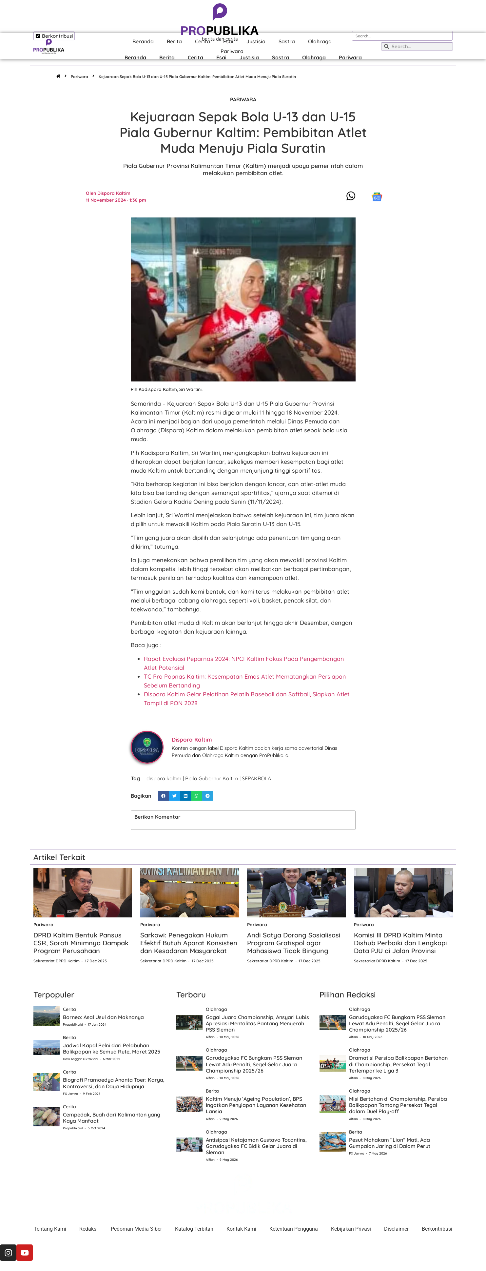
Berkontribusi (437, 1229)
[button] (163, 796)
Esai (221, 57)
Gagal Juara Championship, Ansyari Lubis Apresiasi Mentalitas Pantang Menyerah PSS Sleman (257, 1023)
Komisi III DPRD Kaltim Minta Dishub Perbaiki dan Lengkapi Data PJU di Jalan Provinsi (400, 943)
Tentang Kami (50, 1229)
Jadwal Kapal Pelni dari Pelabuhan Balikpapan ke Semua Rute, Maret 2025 (111, 1048)
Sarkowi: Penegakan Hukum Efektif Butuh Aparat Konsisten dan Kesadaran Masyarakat (188, 943)
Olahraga (314, 57)
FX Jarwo (70, 1094)
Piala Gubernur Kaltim (211, 778)
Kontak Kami (241, 1229)
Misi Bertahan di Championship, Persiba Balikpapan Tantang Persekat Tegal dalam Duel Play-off (398, 1105)
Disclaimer (396, 1229)
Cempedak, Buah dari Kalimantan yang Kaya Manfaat (111, 1117)
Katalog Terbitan (194, 1229)
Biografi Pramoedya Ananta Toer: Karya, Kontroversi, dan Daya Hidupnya (114, 1082)
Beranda (135, 57)
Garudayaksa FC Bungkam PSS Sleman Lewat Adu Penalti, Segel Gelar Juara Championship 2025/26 (254, 1064)
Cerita (195, 57)
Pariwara (350, 57)
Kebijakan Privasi (351, 1229)
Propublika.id (73, 1024)
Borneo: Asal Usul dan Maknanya (103, 1017)
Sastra (280, 57)
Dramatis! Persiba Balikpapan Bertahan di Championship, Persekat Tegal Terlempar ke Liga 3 (398, 1064)
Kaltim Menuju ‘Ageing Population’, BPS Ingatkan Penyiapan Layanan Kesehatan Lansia (256, 1105)
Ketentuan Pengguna (293, 1229)
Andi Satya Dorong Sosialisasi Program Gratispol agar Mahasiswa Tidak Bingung (293, 943)
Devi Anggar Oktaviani (80, 1059)
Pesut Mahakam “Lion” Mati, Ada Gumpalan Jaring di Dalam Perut (389, 1143)
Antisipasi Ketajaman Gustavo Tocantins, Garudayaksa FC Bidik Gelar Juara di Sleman (256, 1146)
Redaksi (88, 1229)
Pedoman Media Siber (136, 1229)
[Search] (447, 35)
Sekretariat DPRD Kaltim (56, 960)
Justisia (249, 57)
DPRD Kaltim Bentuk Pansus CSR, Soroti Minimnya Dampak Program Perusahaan (80, 943)
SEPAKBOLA (256, 778)
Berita (167, 57)
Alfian (210, 1037)
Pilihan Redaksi (348, 994)
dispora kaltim (164, 778)
